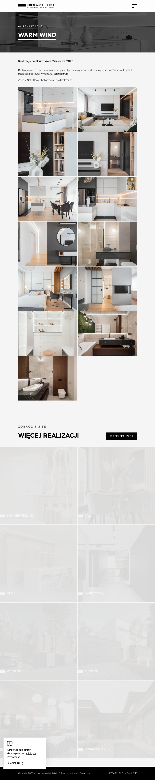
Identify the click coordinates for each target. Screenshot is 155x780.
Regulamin (85, 773)
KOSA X (113, 773)
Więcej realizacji (48, 436)
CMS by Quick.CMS (128, 773)
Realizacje (33, 26)
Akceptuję (15, 763)
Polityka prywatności (68, 773)
